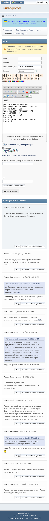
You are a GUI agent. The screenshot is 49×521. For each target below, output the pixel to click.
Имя (5, 58)
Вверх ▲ (28, 513)
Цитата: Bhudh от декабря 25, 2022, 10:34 (23, 284)
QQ (17, 246)
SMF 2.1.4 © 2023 (18, 515)
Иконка (6, 71)
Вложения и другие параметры (19, 145)
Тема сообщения (10, 67)
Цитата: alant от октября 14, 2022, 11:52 (23, 438)
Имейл (6, 63)
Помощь (21, 513)
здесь (39, 21)
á (2, 84)
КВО (18, 292)
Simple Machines (30, 515)
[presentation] (22, 171)
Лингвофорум (11, 8)
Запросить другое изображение (24, 155)
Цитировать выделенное (33, 246)
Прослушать (6, 155)
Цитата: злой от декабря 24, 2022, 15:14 (23, 339)
